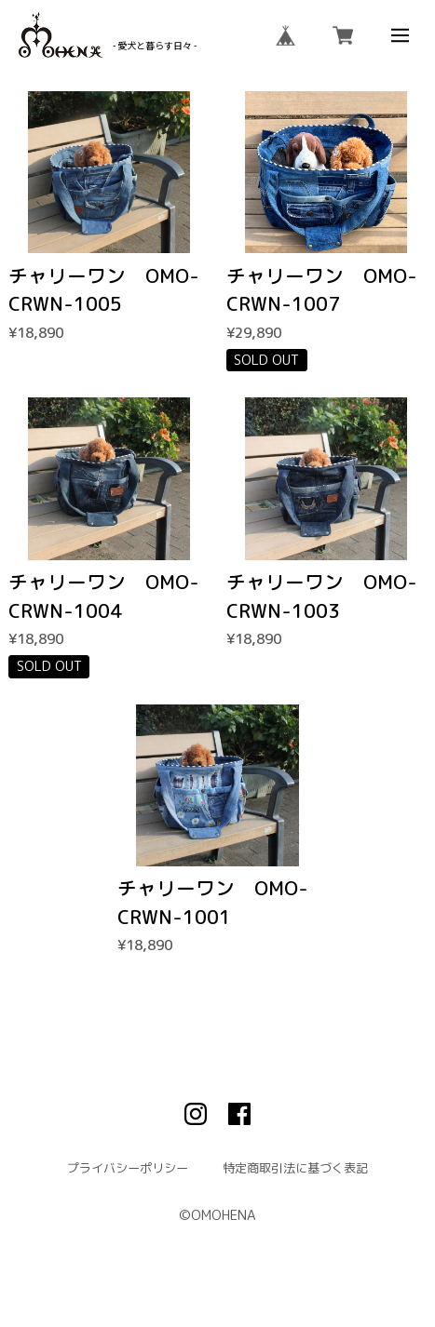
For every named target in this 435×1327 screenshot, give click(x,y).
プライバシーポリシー (127, 1168)
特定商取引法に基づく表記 (295, 1168)
